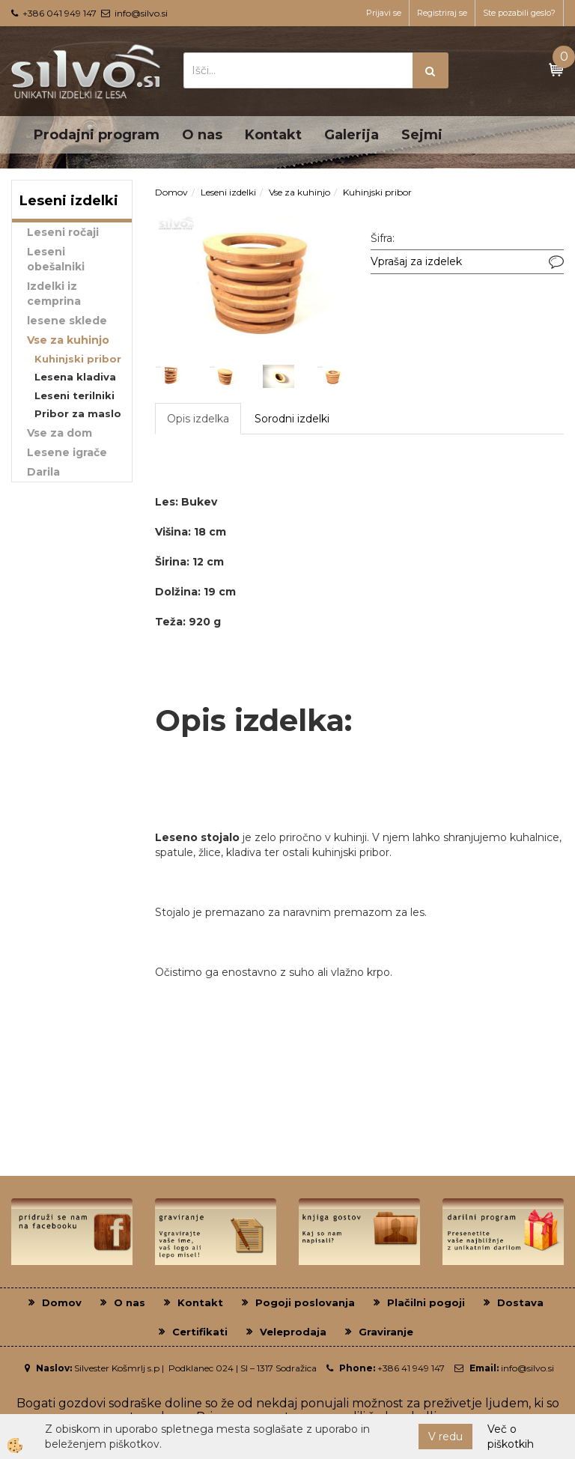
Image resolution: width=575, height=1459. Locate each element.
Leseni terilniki (74, 395)
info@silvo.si (141, 13)
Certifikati (200, 1332)
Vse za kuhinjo (68, 340)
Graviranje (386, 1332)
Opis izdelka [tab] (198, 418)
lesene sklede (67, 320)
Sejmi (421, 135)
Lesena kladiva (75, 377)
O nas (202, 135)
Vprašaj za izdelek (416, 261)
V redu (445, 1436)
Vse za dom (59, 433)
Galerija (351, 135)
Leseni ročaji (63, 232)
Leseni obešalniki (56, 259)
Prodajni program (96, 135)
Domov (171, 192)
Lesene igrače (67, 452)
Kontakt (273, 135)
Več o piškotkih (510, 1436)
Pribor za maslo (77, 413)
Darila (43, 472)
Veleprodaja (293, 1332)
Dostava (520, 1302)
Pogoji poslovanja (305, 1302)
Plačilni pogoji (426, 1302)
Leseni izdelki (228, 192)
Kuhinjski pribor (77, 359)
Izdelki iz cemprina (54, 293)
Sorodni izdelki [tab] (292, 418)
